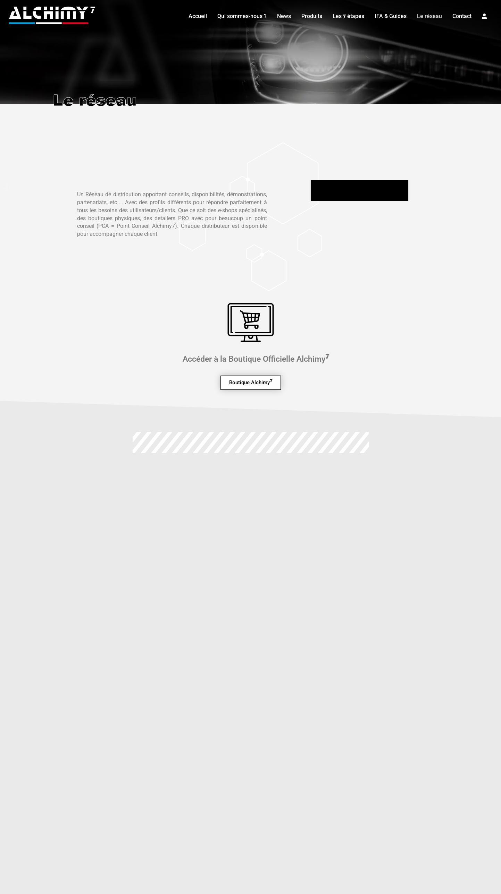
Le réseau (428, 15)
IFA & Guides (389, 15)
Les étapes (347, 15)
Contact (460, 15)
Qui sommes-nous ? (240, 15)
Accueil (196, 15)
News (283, 15)
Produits (310, 15)
